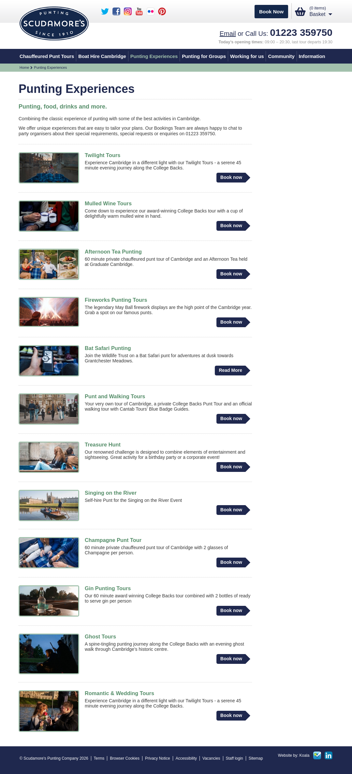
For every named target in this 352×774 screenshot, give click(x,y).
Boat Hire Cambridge (102, 56)
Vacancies (211, 758)
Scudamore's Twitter (105, 11)
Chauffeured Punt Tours (47, 56)
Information (312, 56)
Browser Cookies (124, 758)
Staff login (234, 758)
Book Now (271, 11)
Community (281, 56)
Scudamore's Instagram (128, 11)
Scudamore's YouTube (139, 11)
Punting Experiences (154, 56)
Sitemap (256, 758)
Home (24, 67)
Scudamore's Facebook (116, 11)
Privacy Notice (157, 758)
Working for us (247, 56)
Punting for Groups (204, 56)
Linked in (328, 755)
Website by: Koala (294, 755)
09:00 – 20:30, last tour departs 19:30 (275, 42)
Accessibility (186, 758)
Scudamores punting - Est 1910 (54, 23)
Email (228, 33)
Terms (99, 758)
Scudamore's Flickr (150, 11)
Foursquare (317, 755)
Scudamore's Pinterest (162, 11)
